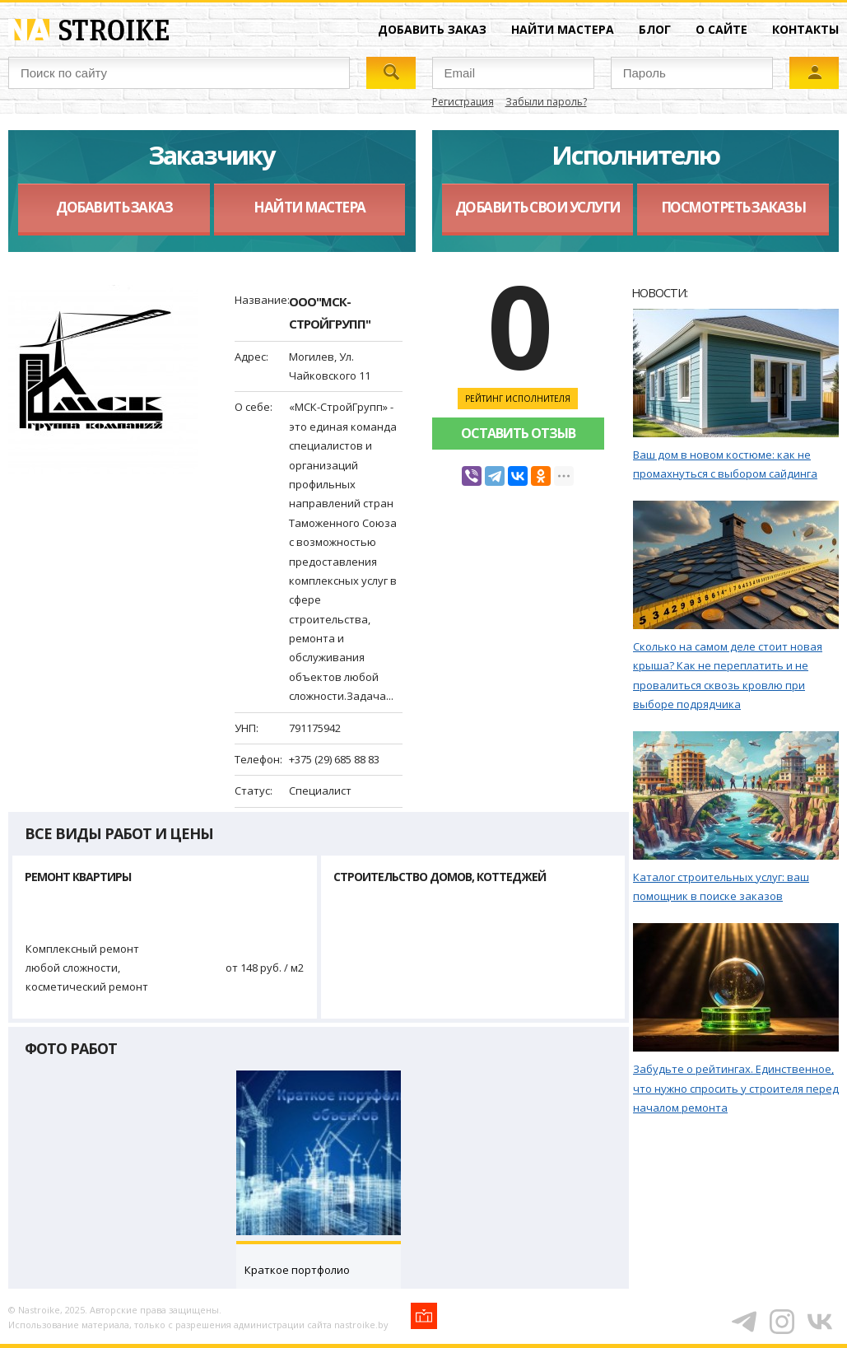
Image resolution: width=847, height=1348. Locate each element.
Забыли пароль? (546, 102)
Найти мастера (562, 29)
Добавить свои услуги (538, 207)
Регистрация (463, 102)
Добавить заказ (432, 29)
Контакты (805, 29)
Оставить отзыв (518, 433)
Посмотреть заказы (733, 207)
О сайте (721, 29)
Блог (655, 29)
